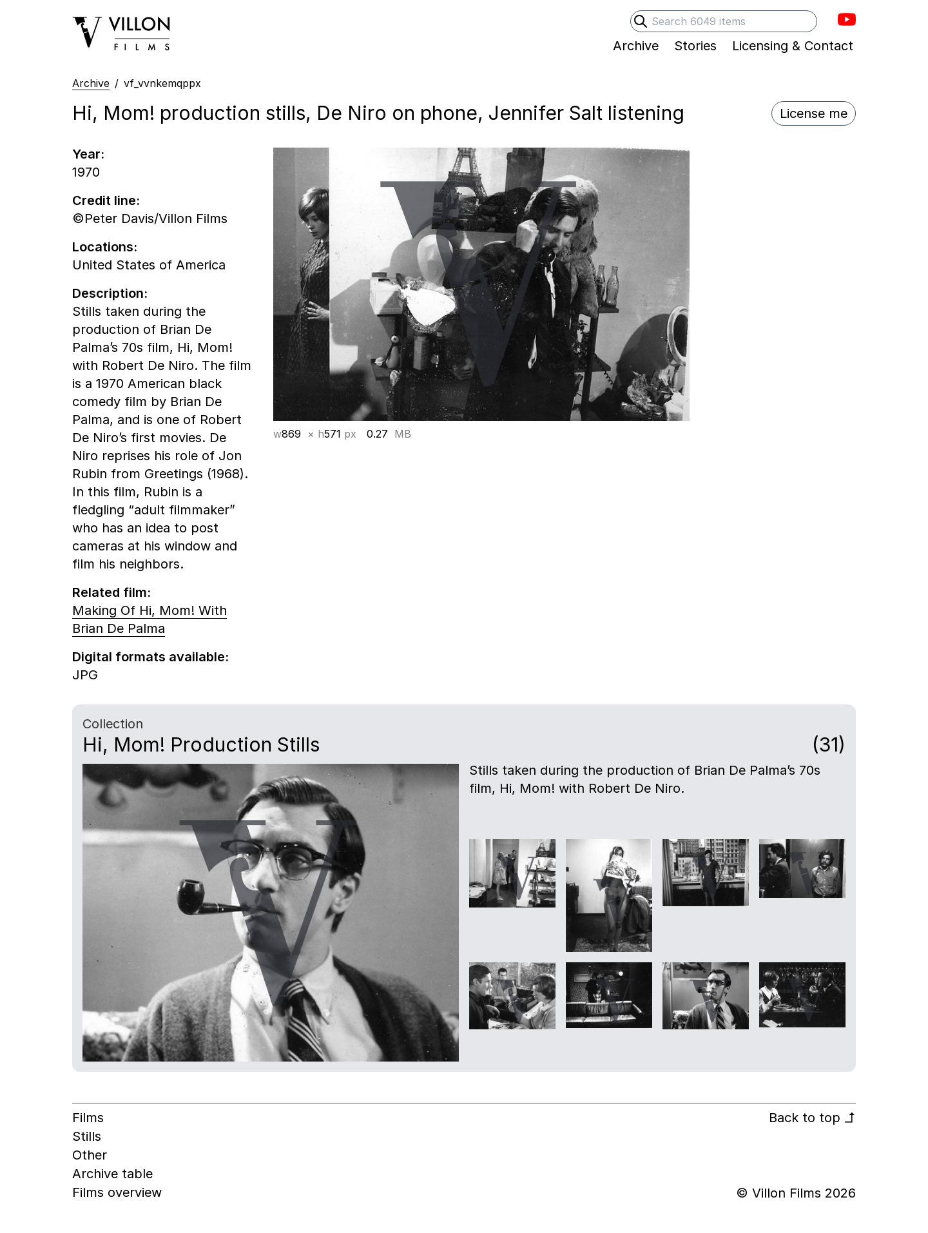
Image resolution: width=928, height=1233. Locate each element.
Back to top (812, 1117)
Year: (88, 154)
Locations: (104, 247)
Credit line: (106, 200)
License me (813, 113)
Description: (110, 293)
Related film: (111, 592)
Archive (91, 83)
